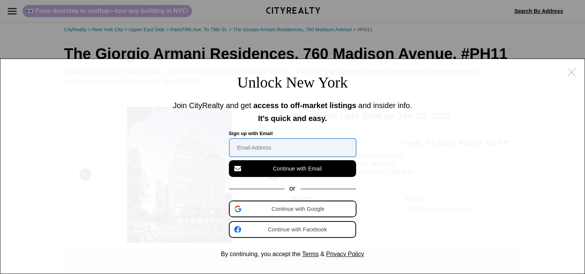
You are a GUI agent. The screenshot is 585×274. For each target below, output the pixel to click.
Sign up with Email (251, 133)
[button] (293, 209)
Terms (310, 254)
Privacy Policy (345, 254)
